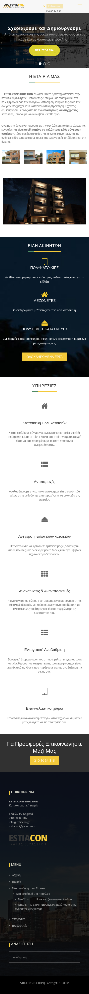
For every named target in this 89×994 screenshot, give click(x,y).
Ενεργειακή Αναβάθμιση (44, 649)
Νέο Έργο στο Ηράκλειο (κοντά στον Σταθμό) (45, 899)
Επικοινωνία (19, 926)
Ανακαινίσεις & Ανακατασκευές (44, 591)
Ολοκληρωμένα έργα (44, 357)
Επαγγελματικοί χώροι (44, 708)
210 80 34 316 (53, 11)
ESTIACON (64, 983)
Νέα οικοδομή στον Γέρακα (28, 888)
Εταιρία (16, 882)
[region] (44, 40)
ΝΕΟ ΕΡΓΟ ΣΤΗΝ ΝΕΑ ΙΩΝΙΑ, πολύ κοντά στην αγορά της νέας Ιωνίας (45, 907)
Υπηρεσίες (18, 919)
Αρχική (16, 875)
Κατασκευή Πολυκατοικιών (44, 423)
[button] (40, 63)
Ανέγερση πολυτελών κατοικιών (44, 536)
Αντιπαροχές (44, 481)
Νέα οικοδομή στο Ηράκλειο (33, 894)
